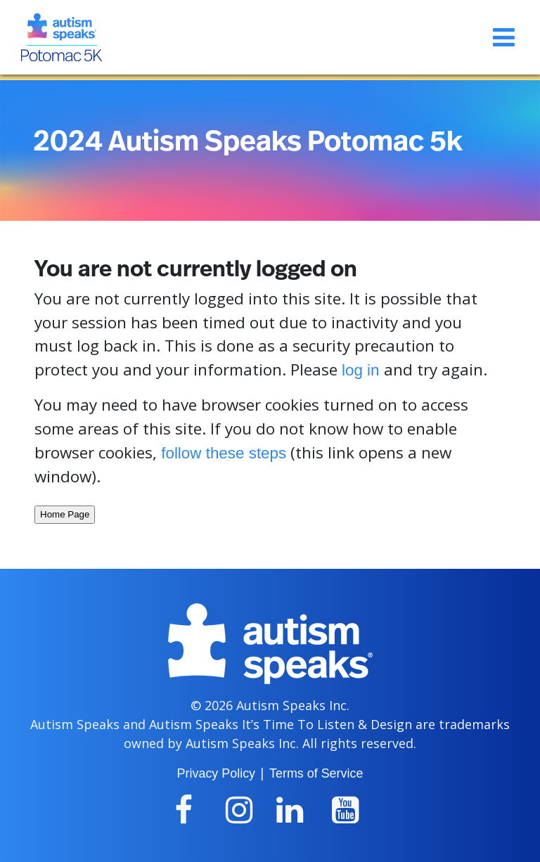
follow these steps (223, 453)
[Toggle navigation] (503, 37)
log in (361, 370)
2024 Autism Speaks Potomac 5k (248, 142)
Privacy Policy (216, 773)
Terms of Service (316, 773)
